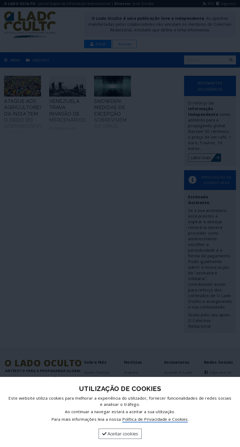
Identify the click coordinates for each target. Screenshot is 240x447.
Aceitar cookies (120, 434)
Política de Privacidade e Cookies (155, 419)
